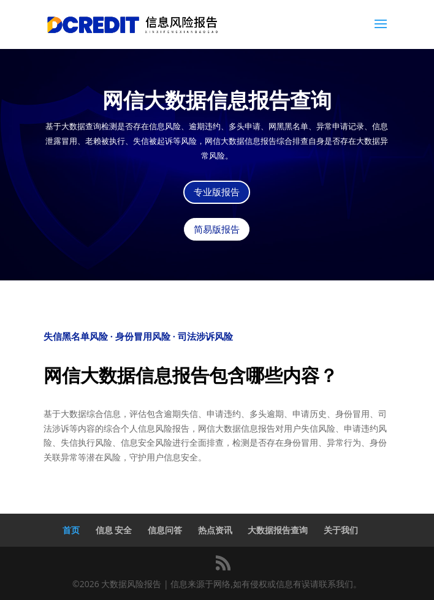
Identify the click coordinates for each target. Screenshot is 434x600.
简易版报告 (217, 229)
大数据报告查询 (278, 530)
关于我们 (341, 530)
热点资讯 (215, 530)
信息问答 (165, 530)
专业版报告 (217, 192)
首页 (71, 530)
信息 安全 (114, 530)
